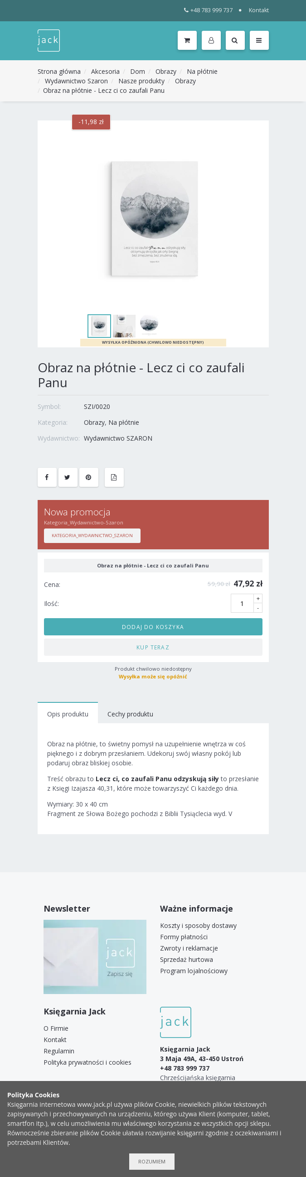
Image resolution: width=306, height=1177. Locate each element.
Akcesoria (105, 71)
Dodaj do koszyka (153, 626)
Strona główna (59, 71)
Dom (137, 71)
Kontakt (259, 10)
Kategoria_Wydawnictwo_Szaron (92, 535)
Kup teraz (153, 647)
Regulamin (59, 1051)
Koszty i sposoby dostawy (198, 925)
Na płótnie (202, 71)
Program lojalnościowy (194, 970)
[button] (213, 40)
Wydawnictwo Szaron (76, 81)
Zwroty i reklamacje (189, 948)
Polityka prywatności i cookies (87, 1062)
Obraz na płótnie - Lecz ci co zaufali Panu (104, 90)
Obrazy (165, 71)
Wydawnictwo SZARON (118, 438)
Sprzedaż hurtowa (186, 959)
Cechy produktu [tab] (130, 714)
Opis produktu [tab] (67, 714)
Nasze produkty (141, 81)
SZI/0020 (97, 406)
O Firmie (56, 1028)
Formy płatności (184, 936)
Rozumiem (151, 1161)
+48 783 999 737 (208, 10)
